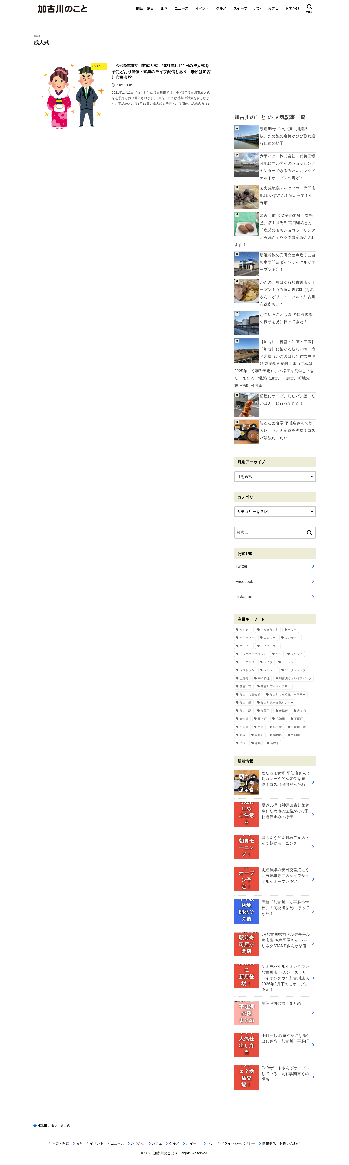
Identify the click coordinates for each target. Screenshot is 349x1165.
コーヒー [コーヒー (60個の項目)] (246, 646)
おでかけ (292, 8)
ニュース (181, 8)
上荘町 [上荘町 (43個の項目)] (244, 678)
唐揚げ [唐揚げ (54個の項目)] (283, 710)
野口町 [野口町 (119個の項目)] (295, 735)
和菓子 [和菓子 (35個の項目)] (265, 710)
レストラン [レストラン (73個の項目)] (247, 670)
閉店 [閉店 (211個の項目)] (243, 743)
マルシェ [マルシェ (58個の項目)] (297, 654)
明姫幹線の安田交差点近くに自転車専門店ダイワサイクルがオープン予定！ (288, 262)
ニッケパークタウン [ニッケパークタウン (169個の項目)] (253, 654)
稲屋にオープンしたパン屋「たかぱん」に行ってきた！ (288, 399)
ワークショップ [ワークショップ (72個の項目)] (295, 670)
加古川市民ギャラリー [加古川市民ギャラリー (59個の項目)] (276, 686)
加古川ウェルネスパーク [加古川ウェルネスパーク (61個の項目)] (295, 678)
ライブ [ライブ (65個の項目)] (268, 662)
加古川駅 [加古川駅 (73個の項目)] (246, 710)
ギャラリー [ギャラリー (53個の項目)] (247, 637)
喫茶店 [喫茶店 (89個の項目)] (301, 710)
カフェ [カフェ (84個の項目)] (292, 629)
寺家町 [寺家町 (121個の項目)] (244, 718)
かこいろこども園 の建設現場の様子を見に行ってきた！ (286, 318)
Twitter (241, 566)
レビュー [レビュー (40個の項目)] (270, 670)
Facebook (244, 581)
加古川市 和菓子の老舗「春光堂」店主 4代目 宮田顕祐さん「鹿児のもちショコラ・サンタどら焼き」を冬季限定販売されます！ (275, 230)
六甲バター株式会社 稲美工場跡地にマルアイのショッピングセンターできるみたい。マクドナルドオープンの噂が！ (288, 167)
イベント (202, 8)
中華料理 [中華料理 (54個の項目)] (264, 678)
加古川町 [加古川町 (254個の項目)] (246, 702)
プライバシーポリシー (238, 1143)
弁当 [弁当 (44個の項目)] (261, 727)
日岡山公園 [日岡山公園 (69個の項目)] (298, 727)
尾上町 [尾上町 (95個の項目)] (262, 718)
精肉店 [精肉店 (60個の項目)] (277, 735)
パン (257, 8)
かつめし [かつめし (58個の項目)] (246, 629)
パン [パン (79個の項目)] (279, 654)
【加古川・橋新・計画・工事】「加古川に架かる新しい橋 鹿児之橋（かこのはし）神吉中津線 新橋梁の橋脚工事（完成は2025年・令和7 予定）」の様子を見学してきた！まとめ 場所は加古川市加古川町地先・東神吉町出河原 (275, 364)
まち (164, 8)
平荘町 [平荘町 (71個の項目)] (244, 727)
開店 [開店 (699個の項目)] (258, 743)
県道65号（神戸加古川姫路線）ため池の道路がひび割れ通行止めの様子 (288, 136)
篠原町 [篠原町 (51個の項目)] (259, 735)
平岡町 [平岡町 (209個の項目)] (298, 718)
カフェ (273, 8)
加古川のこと (163, 1153)
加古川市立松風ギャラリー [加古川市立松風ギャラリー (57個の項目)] (288, 694)
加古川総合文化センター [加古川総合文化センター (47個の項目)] (277, 702)
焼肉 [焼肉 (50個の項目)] (243, 735)
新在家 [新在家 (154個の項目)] (277, 727)
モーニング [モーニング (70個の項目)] (247, 662)
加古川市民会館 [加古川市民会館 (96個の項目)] (250, 694)
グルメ (221, 8)
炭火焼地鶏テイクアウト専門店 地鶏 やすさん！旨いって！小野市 (288, 195)
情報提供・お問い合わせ (281, 1143)
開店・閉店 (145, 8)
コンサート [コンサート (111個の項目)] (292, 637)
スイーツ (240, 8)
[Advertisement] (275, 68)
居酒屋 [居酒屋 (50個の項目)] (280, 718)
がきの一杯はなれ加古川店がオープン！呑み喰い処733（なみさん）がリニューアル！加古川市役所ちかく (288, 293)
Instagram (245, 597)
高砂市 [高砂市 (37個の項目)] (274, 743)
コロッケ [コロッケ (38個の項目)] (270, 637)
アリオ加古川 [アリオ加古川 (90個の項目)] (270, 629)
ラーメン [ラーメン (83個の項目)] (288, 662)
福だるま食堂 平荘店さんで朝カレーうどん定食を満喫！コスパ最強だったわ (288, 430)
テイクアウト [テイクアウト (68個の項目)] (270, 646)
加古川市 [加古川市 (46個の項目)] (246, 686)
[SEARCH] (309, 8)
